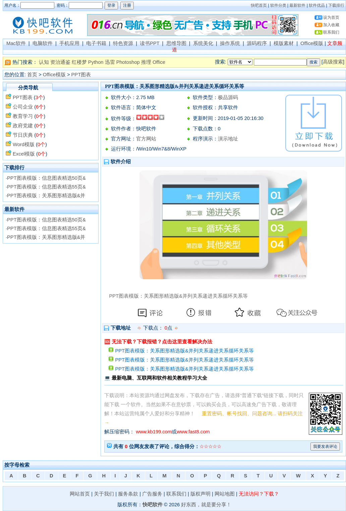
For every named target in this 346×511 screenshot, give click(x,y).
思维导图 (176, 43)
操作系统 (230, 43)
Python (96, 62)
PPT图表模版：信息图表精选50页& (46, 178)
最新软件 (297, 5)
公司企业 (23, 107)
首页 (32, 74)
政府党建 (23, 125)
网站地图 (225, 494)
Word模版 (24, 144)
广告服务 (152, 494)
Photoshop (128, 62)
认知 (44, 62)
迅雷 (110, 62)
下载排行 (336, 5)
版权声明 (200, 494)
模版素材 (284, 43)
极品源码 (228, 97)
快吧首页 (259, 5)
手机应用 (69, 43)
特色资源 (123, 43)
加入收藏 (331, 25)
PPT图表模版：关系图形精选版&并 (46, 195)
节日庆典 (23, 135)
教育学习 (23, 116)
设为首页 (331, 17)
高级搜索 (333, 62)
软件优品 (317, 5)
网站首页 (80, 494)
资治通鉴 (60, 62)
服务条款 (128, 494)
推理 (146, 62)
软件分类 (278, 5)
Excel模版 (24, 154)
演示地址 (228, 138)
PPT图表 (81, 74)
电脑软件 (43, 43)
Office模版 (311, 43)
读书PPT (149, 43)
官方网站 (146, 138)
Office (159, 62)
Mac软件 (16, 43)
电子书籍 (96, 43)
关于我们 (104, 494)
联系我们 (331, 32)
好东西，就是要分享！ (206, 504)
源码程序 (257, 43)
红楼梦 (79, 62)
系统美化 (203, 43)
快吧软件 (152, 504)
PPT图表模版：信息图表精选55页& (46, 186)
